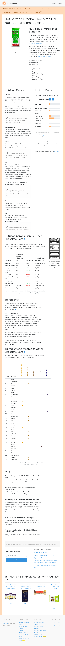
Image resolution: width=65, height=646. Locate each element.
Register (59, 3)
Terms (56, 622)
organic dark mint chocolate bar (44, 555)
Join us (5, 623)
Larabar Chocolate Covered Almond (39, 586)
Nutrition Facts (21, 9)
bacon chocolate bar (40, 552)
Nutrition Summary (9, 9)
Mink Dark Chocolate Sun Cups (54, 586)
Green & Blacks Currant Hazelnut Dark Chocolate (25, 586)
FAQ (31, 12)
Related (38, 12)
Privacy (60, 622)
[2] (43, 135)
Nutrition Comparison (48, 9)
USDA (34, 85)
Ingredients (6, 12)
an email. (56, 151)
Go (16, 560)
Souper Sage (9, 3)
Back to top (58, 626)
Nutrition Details (34, 9)
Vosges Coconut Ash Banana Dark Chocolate (10, 586)
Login (54, 3)
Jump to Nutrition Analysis (35, 43)
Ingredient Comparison (20, 12)
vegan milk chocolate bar (42, 558)
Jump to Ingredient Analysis (44, 56)
